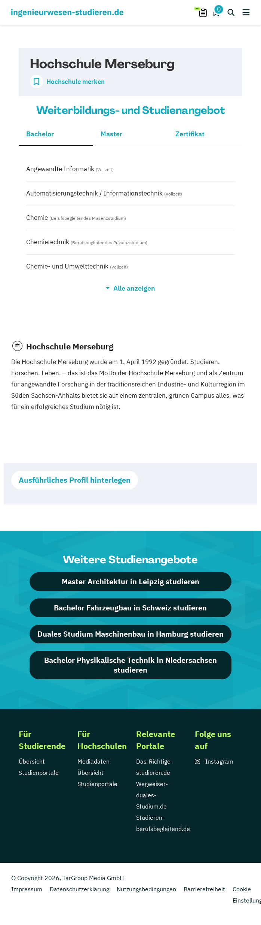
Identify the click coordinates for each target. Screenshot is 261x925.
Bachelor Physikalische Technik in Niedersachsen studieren (130, 665)
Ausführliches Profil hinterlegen (74, 480)
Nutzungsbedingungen (146, 889)
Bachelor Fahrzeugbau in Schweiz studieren (130, 608)
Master (111, 134)
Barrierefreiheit (204, 889)
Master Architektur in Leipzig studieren (130, 581)
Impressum (26, 889)
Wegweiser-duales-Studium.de (152, 795)
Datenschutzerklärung (79, 889)
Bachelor (40, 134)
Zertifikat (190, 134)
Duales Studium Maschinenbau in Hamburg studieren (130, 634)
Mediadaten (93, 761)
